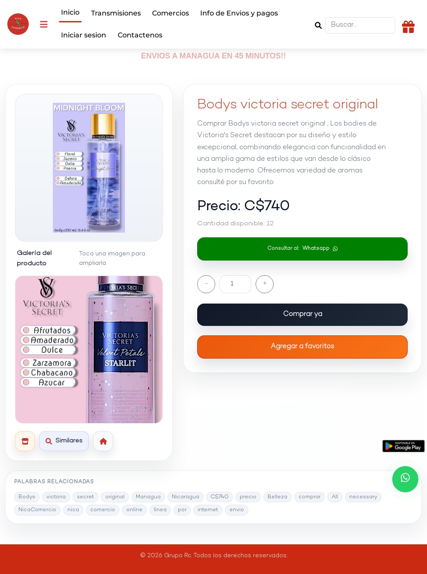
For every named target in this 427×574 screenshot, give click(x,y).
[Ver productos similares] (64, 441)
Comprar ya (302, 314)
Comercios (170, 13)
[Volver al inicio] (103, 441)
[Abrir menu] (44, 24)
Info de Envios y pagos (239, 13)
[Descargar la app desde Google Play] (404, 446)
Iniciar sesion (83, 35)
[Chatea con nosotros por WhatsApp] (405, 479)
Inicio (70, 12)
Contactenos (140, 35)
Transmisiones (116, 13)
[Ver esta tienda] (25, 441)
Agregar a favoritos (302, 346)
